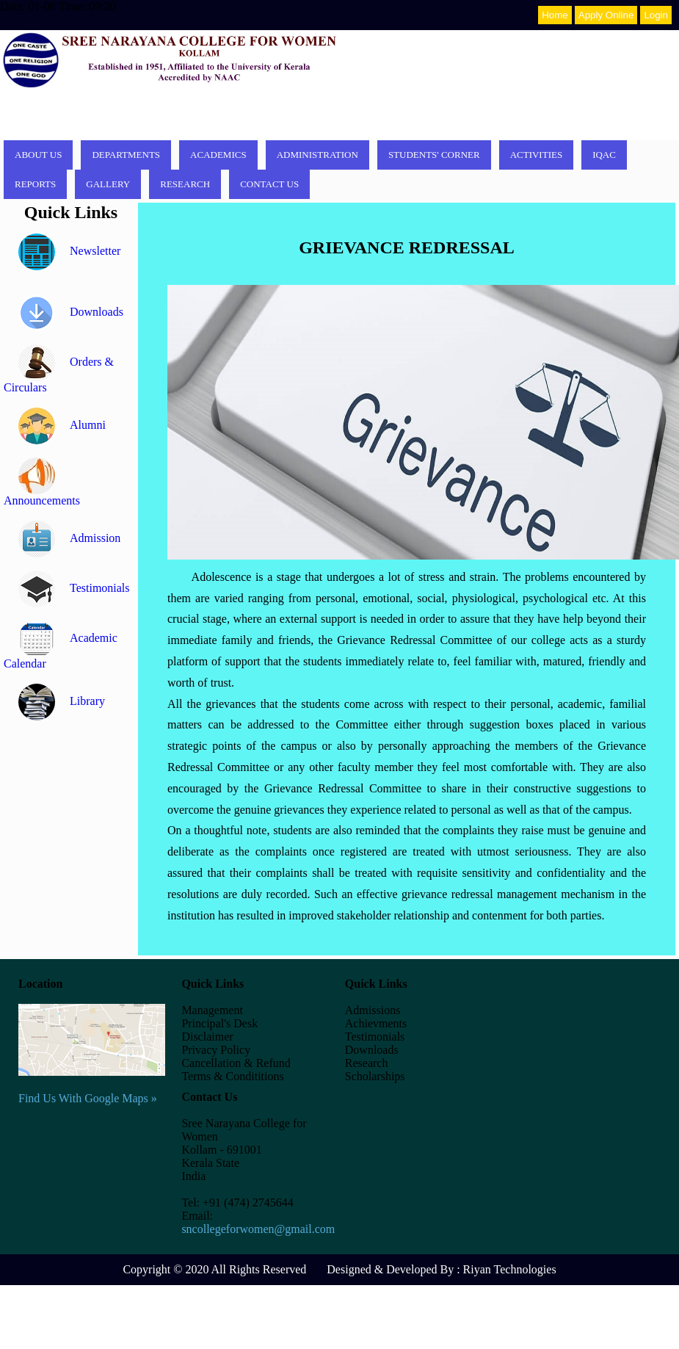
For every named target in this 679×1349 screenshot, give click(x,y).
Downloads (70, 311)
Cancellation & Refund (235, 1063)
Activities (536, 154)
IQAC (604, 154)
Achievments (376, 1023)
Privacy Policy (215, 1050)
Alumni (62, 425)
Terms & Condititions (232, 1076)
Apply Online (606, 15)
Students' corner (434, 154)
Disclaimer (207, 1036)
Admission (69, 538)
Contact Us (269, 183)
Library (61, 701)
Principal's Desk (219, 1023)
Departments (126, 154)
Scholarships (375, 1076)
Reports (35, 183)
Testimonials (74, 588)
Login (656, 15)
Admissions (373, 1010)
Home (555, 15)
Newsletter (69, 251)
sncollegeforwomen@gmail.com (258, 1229)
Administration (317, 154)
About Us (38, 154)
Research (185, 183)
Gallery (108, 183)
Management (212, 1010)
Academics (218, 154)
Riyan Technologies (509, 1269)
